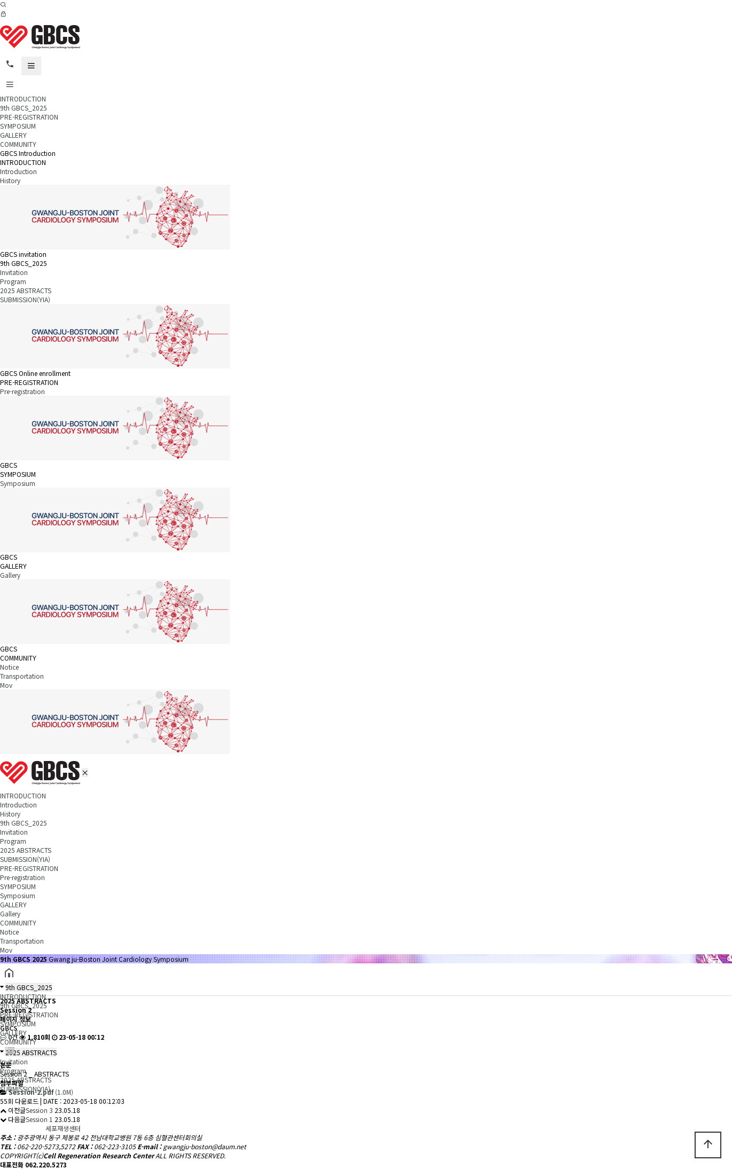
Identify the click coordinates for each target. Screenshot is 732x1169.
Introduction (18, 171)
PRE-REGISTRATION (29, 116)
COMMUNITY (18, 143)
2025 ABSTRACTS (25, 290)
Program (13, 281)
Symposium (17, 483)
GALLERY (13, 134)
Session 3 (39, 1110)
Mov (6, 684)
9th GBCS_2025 (23, 107)
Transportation (22, 675)
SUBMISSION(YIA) (25, 299)
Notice (9, 666)
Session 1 (39, 1119)
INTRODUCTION (23, 98)
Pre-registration (22, 391)
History (10, 180)
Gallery (10, 574)
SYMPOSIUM (18, 125)
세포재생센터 (63, 1128)
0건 (9, 1036)
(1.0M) (41, 1091)
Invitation (14, 272)
